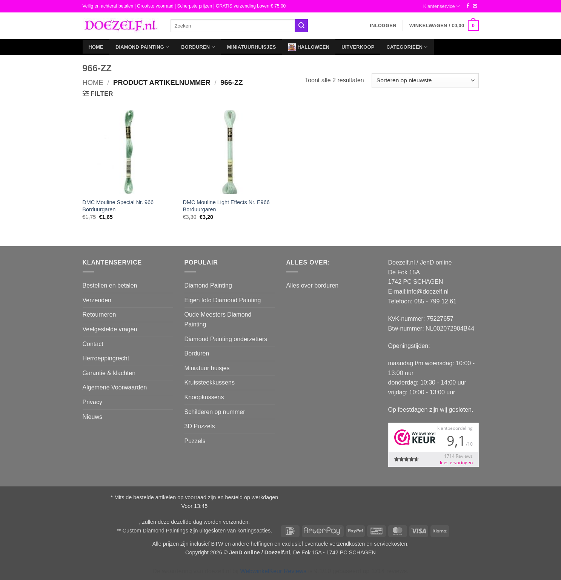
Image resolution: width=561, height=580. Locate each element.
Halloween (309, 47)
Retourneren (99, 314)
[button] (383, 26)
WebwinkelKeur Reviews (273, 571)
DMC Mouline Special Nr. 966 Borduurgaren (118, 205)
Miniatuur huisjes (207, 368)
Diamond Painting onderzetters (225, 339)
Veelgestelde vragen (110, 329)
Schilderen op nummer (214, 412)
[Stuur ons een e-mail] (475, 6)
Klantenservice (441, 6)
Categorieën (406, 47)
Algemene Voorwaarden (115, 387)
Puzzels (195, 441)
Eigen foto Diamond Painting (222, 300)
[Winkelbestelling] (425, 80)
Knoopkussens (204, 397)
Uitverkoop (357, 47)
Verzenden (97, 300)
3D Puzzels (199, 426)
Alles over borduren (312, 285)
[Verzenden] (301, 25)
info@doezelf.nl (428, 291)
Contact (93, 344)
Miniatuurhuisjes (251, 47)
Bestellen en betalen (110, 285)
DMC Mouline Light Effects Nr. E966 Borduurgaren (226, 205)
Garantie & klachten (109, 373)
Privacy (92, 402)
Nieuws (92, 417)
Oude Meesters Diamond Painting (218, 319)
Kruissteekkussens (209, 382)
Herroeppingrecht (106, 358)
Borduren (198, 47)
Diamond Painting (142, 47)
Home (96, 47)
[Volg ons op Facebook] (468, 6)
